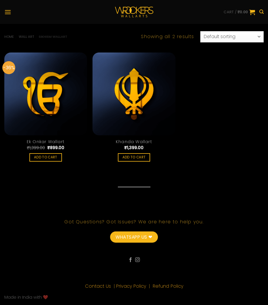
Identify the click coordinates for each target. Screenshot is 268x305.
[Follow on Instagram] (137, 260)
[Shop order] (232, 36)
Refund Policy (168, 286)
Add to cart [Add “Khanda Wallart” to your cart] (134, 157)
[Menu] (7, 12)
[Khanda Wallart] (134, 94)
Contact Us (98, 286)
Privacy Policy (132, 286)
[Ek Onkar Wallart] (45, 94)
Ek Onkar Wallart (46, 142)
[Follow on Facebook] (130, 260)
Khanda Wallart (134, 142)
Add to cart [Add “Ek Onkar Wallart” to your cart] (45, 157)
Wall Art (26, 36)
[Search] (261, 11)
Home (9, 36)
